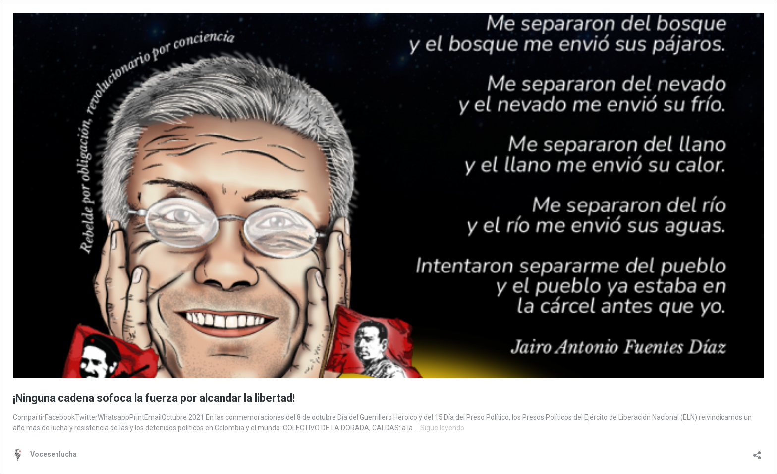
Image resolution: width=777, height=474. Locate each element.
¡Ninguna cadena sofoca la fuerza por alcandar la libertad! (154, 398)
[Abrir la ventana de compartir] (757, 452)
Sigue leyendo (442, 428)
